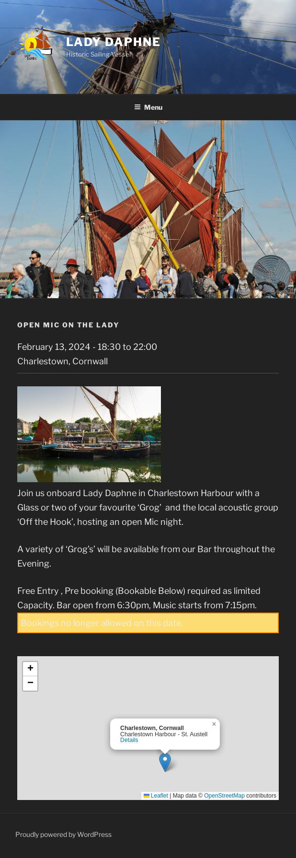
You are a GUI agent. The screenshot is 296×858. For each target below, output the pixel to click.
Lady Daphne (113, 42)
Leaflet (156, 795)
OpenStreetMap (224, 795)
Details (129, 740)
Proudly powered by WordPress (63, 834)
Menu (148, 107)
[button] (165, 762)
